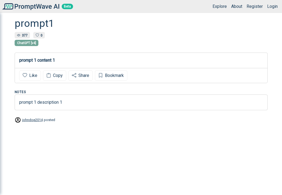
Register (255, 6)
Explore (220, 6)
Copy (55, 75)
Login (272, 6)
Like (30, 75)
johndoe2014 (32, 120)
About (236, 6)
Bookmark (111, 75)
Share (80, 75)
